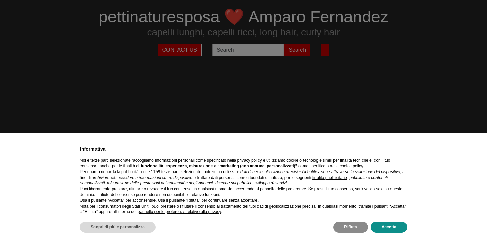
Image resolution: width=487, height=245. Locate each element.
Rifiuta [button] (350, 227)
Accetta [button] (389, 227)
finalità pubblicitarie (329, 177)
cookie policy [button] (351, 166)
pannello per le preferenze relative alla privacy (179, 211)
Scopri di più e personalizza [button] (118, 227)
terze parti (170, 171)
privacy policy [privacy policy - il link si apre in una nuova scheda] (249, 160)
